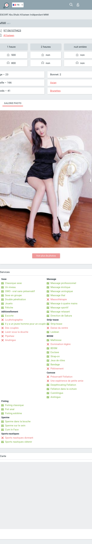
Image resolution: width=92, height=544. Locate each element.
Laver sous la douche (16, 332)
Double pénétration (15, 299)
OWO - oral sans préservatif (20, 291)
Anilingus (55, 397)
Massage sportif (59, 307)
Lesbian (54, 332)
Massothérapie (58, 299)
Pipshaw (9, 336)
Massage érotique (60, 287)
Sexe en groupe (13, 295)
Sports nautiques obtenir (18, 441)
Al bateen (24, 14)
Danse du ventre (59, 327)
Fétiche (9, 307)
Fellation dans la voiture (63, 388)
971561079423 (12, 30)
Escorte (9, 315)
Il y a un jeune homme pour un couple (25, 323)
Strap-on (55, 356)
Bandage (55, 364)
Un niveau (10, 287)
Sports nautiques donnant (19, 437)
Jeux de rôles (57, 360)
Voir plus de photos (46, 255)
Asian (53, 82)
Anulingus (10, 340)
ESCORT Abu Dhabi (9, 14)
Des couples (12, 327)
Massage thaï (57, 295)
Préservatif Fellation (61, 376)
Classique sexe (13, 283)
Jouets (9, 303)
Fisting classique (14, 405)
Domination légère (60, 344)
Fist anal (9, 409)
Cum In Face (12, 429)
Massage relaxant (60, 311)
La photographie (14, 319)
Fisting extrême (13, 413)
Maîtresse (55, 340)
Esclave (54, 352)
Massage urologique (61, 291)
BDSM (53, 348)
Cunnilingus (56, 393)
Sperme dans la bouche (18, 421)
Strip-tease (56, 323)
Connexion (78, 5)
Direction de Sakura (61, 315)
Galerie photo (12, 103)
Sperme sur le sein (15, 425)
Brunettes (55, 90)
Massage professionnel (63, 283)
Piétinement (57, 368)
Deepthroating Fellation (63, 384)
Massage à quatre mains (63, 303)
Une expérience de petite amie (66, 380)
